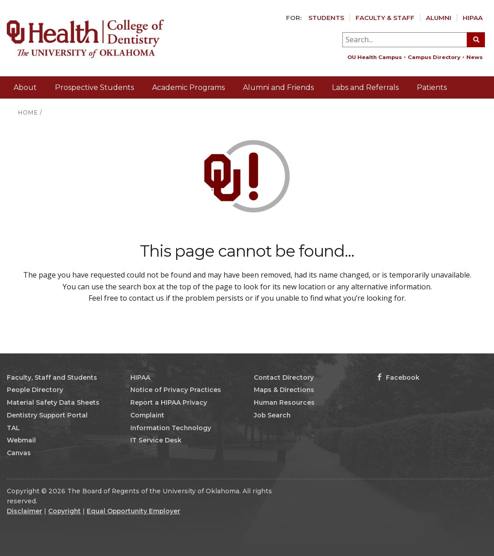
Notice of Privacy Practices (175, 389)
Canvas (19, 453)
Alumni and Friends (278, 87)
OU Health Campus (374, 57)
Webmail (21, 440)
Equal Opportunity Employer (133, 511)
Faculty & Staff (385, 17)
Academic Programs (188, 87)
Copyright (64, 511)
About (25, 87)
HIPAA (473, 17)
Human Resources (284, 402)
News (474, 57)
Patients (432, 87)
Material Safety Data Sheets (53, 402)
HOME (28, 112)
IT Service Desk (156, 440)
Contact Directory (284, 377)
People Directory (35, 389)
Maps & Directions (284, 389)
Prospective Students (94, 87)
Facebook (398, 377)
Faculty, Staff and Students (52, 377)
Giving (472, 109)
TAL (13, 428)
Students (326, 17)
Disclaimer (24, 511)
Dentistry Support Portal (47, 415)
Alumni (438, 17)
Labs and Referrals (365, 87)
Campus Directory (434, 57)
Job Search (272, 415)
